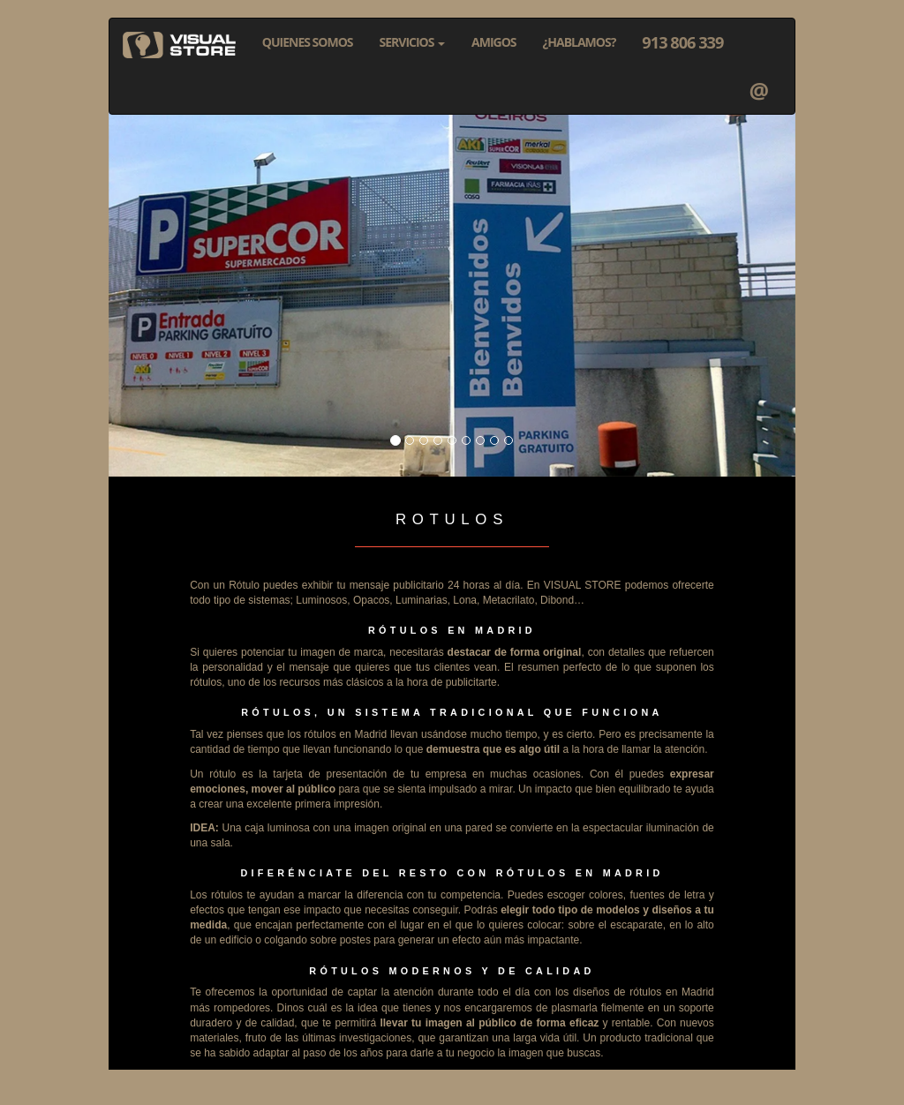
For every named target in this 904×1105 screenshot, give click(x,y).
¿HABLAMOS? (579, 42)
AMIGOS (493, 42)
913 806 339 (682, 42)
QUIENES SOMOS (307, 42)
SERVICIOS (413, 42)
